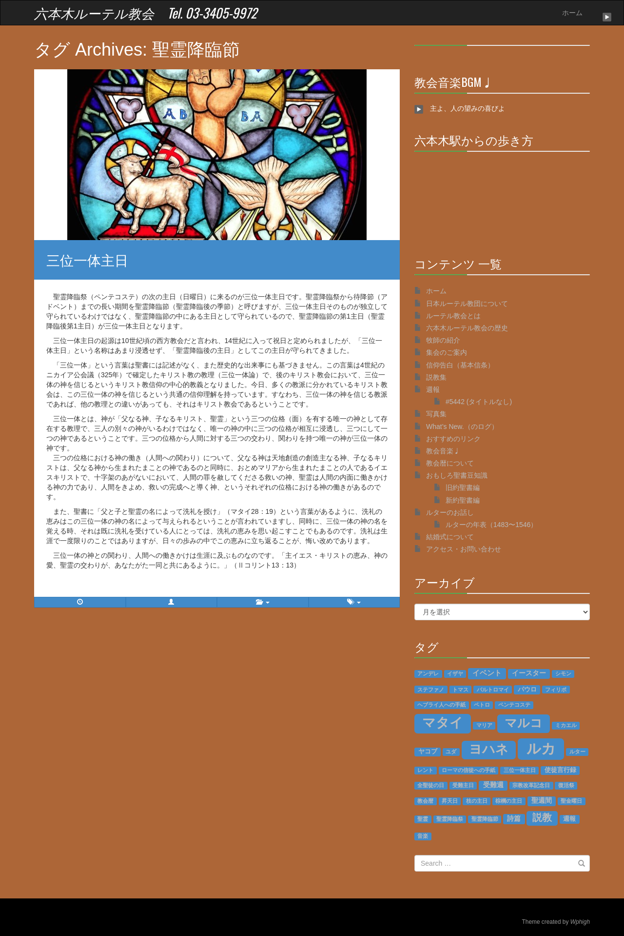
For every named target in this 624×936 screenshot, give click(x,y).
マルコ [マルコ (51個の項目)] (524, 723)
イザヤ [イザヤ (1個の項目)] (455, 673)
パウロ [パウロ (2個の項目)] (527, 689)
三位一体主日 (87, 259)
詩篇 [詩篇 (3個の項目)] (514, 818)
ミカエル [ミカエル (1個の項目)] (566, 725)
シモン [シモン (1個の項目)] (563, 673)
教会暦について (450, 463)
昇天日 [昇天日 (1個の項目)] (450, 801)
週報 (433, 389)
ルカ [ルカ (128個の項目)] (541, 748)
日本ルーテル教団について (467, 303)
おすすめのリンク (453, 439)
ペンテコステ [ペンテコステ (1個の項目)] (514, 705)
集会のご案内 (446, 352)
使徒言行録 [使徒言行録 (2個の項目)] (560, 770)
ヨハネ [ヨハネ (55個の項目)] (488, 749)
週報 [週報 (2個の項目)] (569, 818)
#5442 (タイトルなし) (479, 402)
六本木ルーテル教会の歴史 (467, 328)
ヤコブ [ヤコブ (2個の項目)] (427, 751)
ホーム (572, 13)
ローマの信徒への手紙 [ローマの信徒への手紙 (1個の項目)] (468, 770)
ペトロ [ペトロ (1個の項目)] (482, 705)
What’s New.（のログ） (462, 426)
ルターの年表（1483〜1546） (491, 525)
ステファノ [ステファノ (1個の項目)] (430, 689)
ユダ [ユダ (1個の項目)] (451, 751)
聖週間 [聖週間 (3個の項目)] (541, 800)
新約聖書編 (463, 500)
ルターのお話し (450, 512)
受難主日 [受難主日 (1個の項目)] (463, 785)
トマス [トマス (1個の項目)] (460, 689)
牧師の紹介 (443, 340)
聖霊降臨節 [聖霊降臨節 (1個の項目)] (484, 819)
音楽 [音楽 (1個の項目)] (422, 836)
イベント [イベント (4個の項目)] (487, 673)
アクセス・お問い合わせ (463, 549)
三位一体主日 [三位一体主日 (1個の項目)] (520, 770)
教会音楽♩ (443, 451)
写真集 (436, 414)
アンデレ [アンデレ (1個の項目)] (428, 673)
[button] (171, 602)
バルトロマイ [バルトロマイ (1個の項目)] (493, 689)
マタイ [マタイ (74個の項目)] (442, 722)
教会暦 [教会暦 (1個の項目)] (425, 801)
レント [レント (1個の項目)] (425, 770)
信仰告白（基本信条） (460, 365)
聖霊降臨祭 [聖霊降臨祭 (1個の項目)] (449, 819)
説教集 (436, 377)
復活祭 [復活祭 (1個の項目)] (566, 785)
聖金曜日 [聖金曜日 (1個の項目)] (571, 801)
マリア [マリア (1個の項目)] (484, 725)
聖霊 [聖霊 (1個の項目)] (422, 819)
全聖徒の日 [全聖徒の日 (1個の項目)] (430, 785)
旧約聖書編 (463, 487)
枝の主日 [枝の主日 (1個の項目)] (477, 801)
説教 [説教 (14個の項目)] (542, 817)
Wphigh (580, 921)
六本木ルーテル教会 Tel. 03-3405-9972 (145, 12)
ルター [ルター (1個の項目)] (577, 751)
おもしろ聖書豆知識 (457, 475)
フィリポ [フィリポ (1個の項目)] (555, 689)
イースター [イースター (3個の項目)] (529, 673)
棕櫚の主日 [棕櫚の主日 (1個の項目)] (508, 801)
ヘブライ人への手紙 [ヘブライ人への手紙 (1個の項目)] (441, 705)
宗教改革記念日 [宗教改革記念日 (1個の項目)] (531, 785)
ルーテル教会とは (453, 316)
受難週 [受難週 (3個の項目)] (493, 785)
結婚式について (450, 537)
